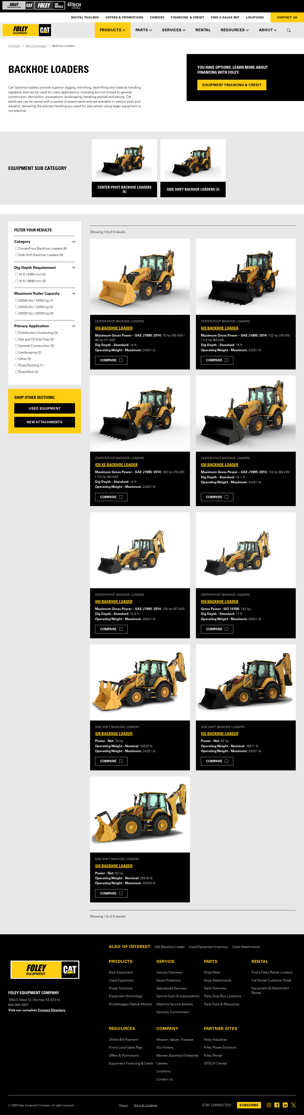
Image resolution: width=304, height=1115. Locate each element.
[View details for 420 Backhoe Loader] (246, 277)
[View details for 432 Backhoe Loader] (246, 682)
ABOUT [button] (266, 30)
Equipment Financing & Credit (231, 85)
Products (14, 46)
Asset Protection (168, 980)
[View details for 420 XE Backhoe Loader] (140, 413)
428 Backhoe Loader (113, 733)
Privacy (123, 1105)
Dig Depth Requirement (35, 267)
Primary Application (31, 326)
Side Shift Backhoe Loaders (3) (39, 255)
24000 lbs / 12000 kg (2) (34, 307)
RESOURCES (122, 1028)
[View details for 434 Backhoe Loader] (140, 814)
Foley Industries (215, 1040)
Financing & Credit (187, 17)
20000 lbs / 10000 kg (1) (34, 300)
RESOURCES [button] (233, 30)
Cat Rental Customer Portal (271, 980)
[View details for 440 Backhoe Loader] (140, 550)
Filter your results (33, 229)
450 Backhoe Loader (219, 601)
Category (22, 241)
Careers (157, 17)
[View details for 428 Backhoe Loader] (140, 682)
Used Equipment (45, 408)
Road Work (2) (26, 372)
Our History (164, 1047)
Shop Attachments (217, 980)
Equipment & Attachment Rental (270, 991)
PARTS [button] (142, 30)
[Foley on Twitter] (293, 1106)
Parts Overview (215, 988)
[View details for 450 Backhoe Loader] (246, 550)
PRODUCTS (121, 961)
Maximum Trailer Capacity (37, 293)
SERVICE (165, 961)
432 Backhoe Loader (219, 733)
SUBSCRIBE (249, 1105)
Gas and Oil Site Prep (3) (34, 339)
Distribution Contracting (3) (36, 333)
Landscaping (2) (28, 352)
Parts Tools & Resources (221, 1004)
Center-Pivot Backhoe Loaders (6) (41, 248)
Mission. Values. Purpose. (175, 1040)
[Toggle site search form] (289, 30)
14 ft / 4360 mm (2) (30, 274)
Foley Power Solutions (220, 1047)
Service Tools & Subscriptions (177, 996)
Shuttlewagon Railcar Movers (130, 1004)
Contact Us (287, 17)
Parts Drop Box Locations (222, 996)
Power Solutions (121, 988)
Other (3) (23, 359)
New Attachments (44, 422)
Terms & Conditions (145, 1105)
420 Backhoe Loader (219, 328)
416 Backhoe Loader (113, 328)
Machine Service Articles (174, 1004)
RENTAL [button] (203, 30)
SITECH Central (215, 1063)
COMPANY (167, 1028)
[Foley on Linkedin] (285, 1106)
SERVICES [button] (171, 30)
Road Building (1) (29, 365)
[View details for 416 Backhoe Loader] (140, 277)
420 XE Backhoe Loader (116, 464)
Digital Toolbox (85, 17)
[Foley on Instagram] (269, 1106)
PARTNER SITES (220, 1028)
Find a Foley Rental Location (272, 972)
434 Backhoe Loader (113, 865)
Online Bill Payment (123, 1040)
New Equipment (36, 46)
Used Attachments (246, 947)
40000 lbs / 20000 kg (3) (34, 313)
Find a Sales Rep (225, 17)
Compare (108, 360)
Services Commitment (172, 1012)
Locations (255, 17)
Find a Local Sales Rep (125, 1047)
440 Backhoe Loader (113, 601)
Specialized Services (171, 988)
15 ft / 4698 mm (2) (30, 281)
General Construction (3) (34, 346)
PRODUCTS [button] (111, 30)
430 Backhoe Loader (219, 464)
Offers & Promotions (124, 17)
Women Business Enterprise (177, 1055)
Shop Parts (212, 972)
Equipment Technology (125, 996)
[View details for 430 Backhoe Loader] (246, 413)
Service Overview (169, 972)
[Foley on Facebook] (276, 1106)
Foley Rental (213, 1055)
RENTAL (260, 961)
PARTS (211, 961)
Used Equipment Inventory (208, 947)
